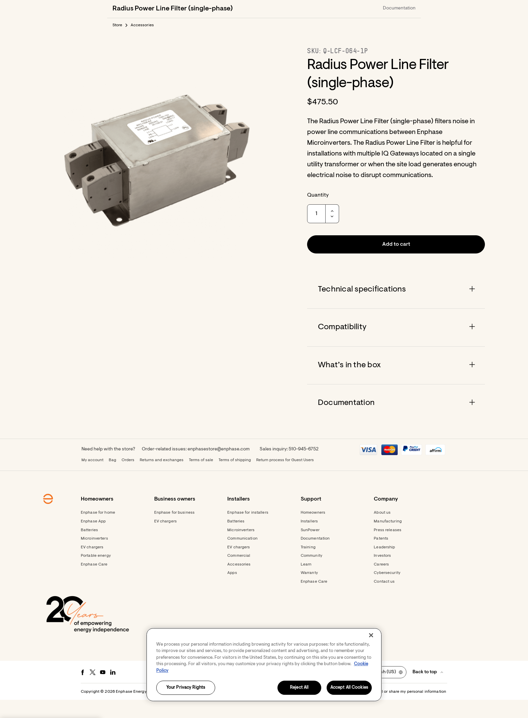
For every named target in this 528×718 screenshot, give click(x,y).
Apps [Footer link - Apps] (232, 591)
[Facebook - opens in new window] (82, 690)
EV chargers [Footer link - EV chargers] (92, 565)
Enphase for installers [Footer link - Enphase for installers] (247, 531)
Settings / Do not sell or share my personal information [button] (394, 710)
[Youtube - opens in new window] (103, 690)
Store (117, 43)
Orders (128, 478)
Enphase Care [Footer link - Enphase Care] (94, 583)
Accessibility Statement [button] (315, 710)
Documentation (399, 26)
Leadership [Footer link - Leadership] (384, 565)
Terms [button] (263, 710)
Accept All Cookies (349, 688)
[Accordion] (396, 308)
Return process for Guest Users (285, 478)
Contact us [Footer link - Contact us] (384, 600)
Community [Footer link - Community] (311, 574)
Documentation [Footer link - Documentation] (315, 557)
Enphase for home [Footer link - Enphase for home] (98, 531)
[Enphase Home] (116, 9)
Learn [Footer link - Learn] (306, 583)
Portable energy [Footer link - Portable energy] (96, 574)
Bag (112, 478)
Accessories (142, 43)
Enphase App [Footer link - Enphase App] (93, 540)
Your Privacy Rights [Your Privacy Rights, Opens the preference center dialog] (185, 688)
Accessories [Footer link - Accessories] (239, 583)
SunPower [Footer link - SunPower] (310, 548)
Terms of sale (201, 478)
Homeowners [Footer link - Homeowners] (313, 531)
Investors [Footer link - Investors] (382, 574)
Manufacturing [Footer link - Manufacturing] (388, 540)
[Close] (371, 635)
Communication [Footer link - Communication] (242, 557)
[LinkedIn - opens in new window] (113, 690)
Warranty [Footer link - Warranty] (309, 591)
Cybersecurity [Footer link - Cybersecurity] (387, 591)
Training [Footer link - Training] (308, 565)
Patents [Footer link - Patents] (381, 557)
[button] (403, 9)
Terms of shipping (235, 478)
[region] (264, 665)
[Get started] (342, 8)
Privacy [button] (281, 710)
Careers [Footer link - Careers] (381, 583)
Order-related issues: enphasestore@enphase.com (196, 467)
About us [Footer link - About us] (382, 531)
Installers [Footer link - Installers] (309, 540)
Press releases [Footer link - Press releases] (387, 548)
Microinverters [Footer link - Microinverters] (94, 557)
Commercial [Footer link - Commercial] (238, 574)
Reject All (299, 688)
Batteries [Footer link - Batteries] (89, 548)
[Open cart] (379, 9)
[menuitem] (379, 9)
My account (92, 478)
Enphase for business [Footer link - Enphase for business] (174, 531)
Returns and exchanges (162, 478)
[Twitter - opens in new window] (93, 690)
